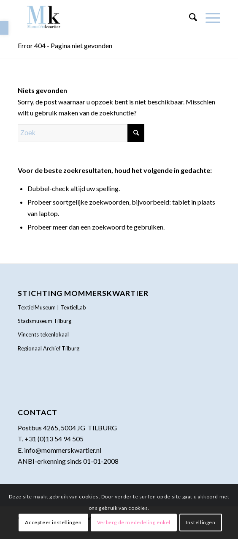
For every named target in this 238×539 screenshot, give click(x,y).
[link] (4, 28)
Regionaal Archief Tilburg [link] (48, 348)
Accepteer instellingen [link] (53, 522)
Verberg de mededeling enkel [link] (133, 522)
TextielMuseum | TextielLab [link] (52, 307)
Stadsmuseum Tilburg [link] (44, 320)
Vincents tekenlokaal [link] (43, 334)
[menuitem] (189, 17)
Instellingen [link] (200, 522)
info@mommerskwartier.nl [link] (62, 450)
